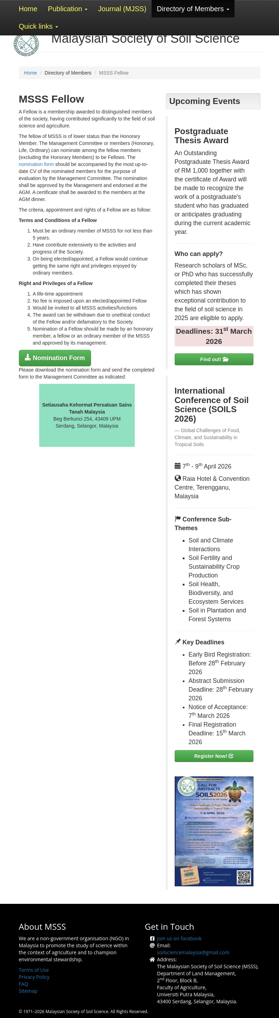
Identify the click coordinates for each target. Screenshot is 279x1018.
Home (28, 9)
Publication (68, 9)
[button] (55, 358)
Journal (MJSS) (122, 9)
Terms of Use (34, 970)
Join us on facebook (179, 938)
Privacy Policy (34, 977)
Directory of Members (193, 9)
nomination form (36, 164)
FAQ (23, 984)
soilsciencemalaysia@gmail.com (193, 952)
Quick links (38, 26)
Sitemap (28, 991)
